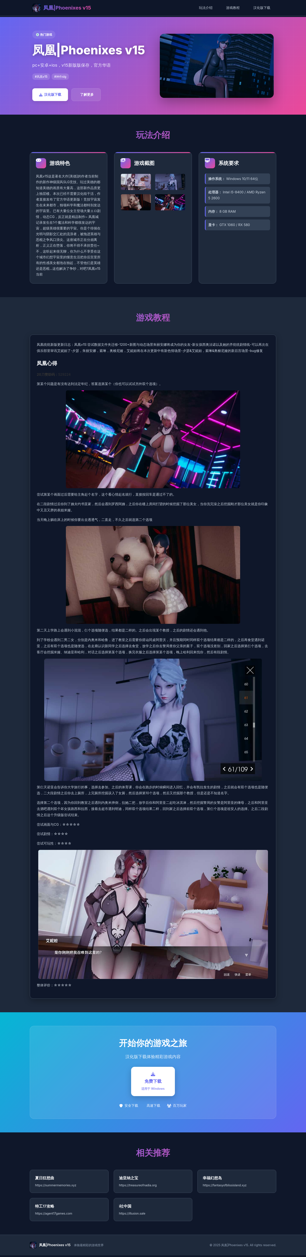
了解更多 (87, 94)
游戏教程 (233, 8)
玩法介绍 (205, 8)
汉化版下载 (261, 8)
